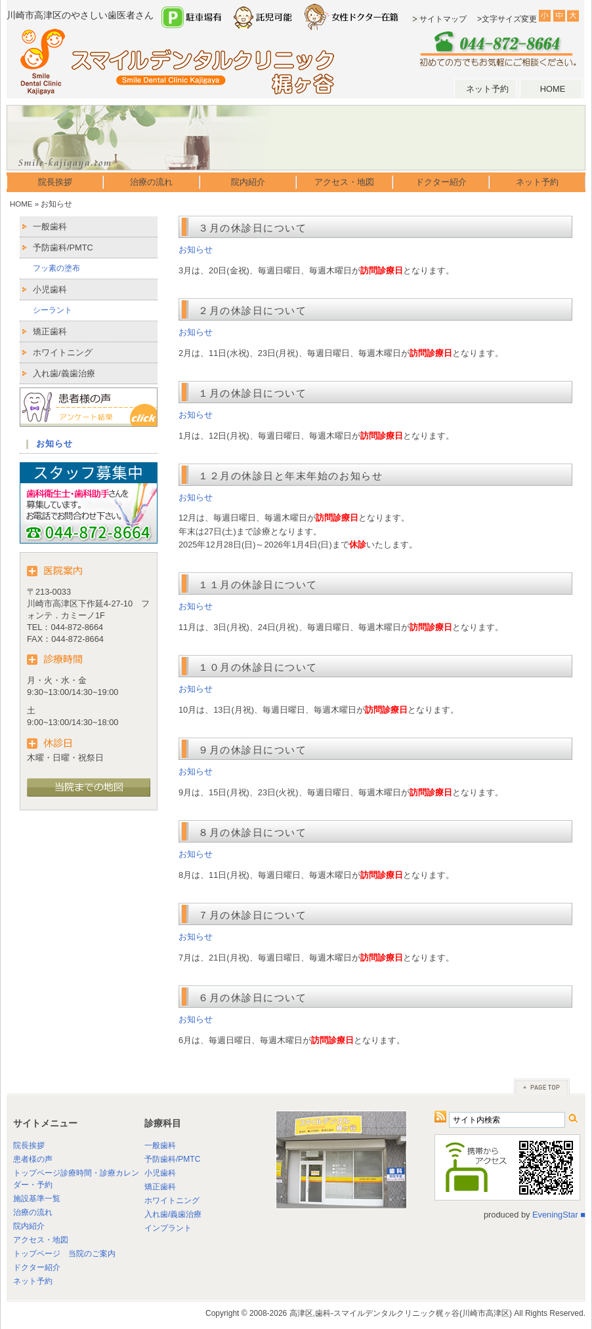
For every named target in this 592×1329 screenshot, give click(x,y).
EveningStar (555, 1215)
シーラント (52, 310)
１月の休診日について (252, 393)
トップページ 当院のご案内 (64, 1253)
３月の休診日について (252, 227)
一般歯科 (50, 226)
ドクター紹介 (441, 182)
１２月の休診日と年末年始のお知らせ (290, 475)
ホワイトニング (63, 352)
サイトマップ (443, 19)
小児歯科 (50, 289)
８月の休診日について (252, 832)
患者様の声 (33, 1159)
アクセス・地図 (344, 182)
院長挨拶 (55, 182)
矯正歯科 (50, 331)
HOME (552, 89)
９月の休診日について (252, 749)
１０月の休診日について (258, 667)
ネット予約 (487, 89)
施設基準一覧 (36, 1198)
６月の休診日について (252, 997)
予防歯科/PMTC (63, 247)
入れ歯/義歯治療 (64, 373)
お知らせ (196, 249)
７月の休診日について (252, 915)
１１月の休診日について (258, 584)
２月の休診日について (252, 310)
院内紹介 (248, 182)
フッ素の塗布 (56, 268)
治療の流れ (151, 182)
